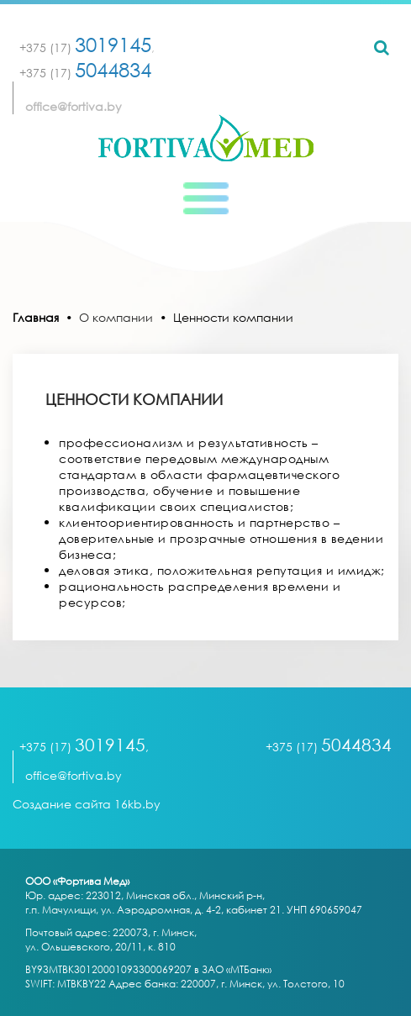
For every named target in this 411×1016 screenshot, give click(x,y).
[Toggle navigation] (205, 198)
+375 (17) (85, 47)
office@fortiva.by (73, 106)
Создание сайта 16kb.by (87, 804)
